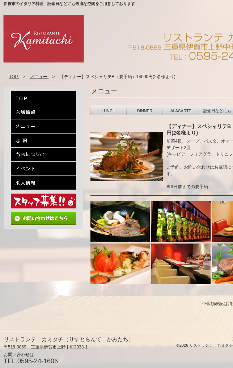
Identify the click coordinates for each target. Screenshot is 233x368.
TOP (14, 76)
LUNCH (108, 111)
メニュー (39, 76)
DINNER (144, 111)
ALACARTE (180, 111)
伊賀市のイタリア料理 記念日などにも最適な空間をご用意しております (69, 3)
